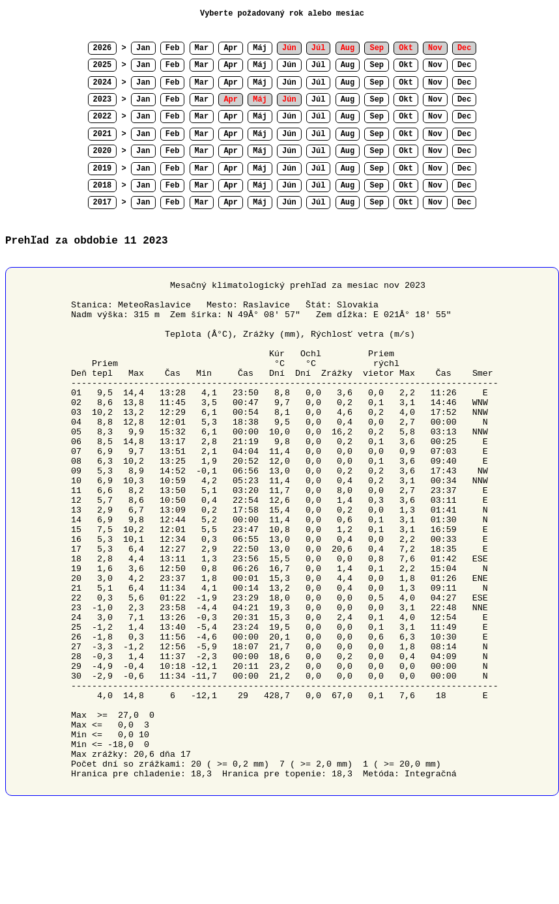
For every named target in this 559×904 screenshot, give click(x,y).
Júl (318, 65)
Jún (289, 65)
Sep (376, 65)
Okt (406, 65)
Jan (143, 48)
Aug (348, 65)
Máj (260, 48)
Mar (202, 48)
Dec (464, 65)
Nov (435, 65)
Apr (230, 48)
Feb (172, 48)
